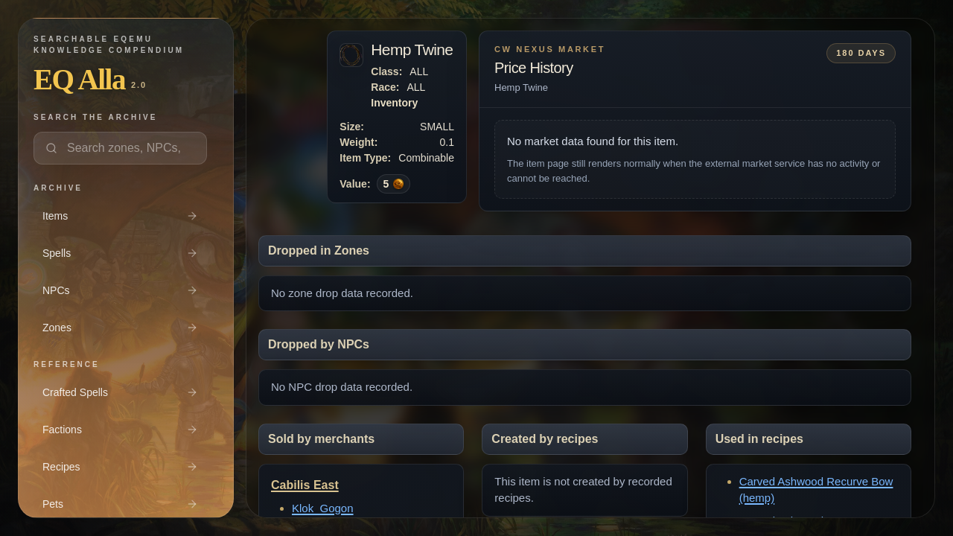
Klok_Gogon (323, 508)
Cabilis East (305, 485)
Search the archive (95, 117)
